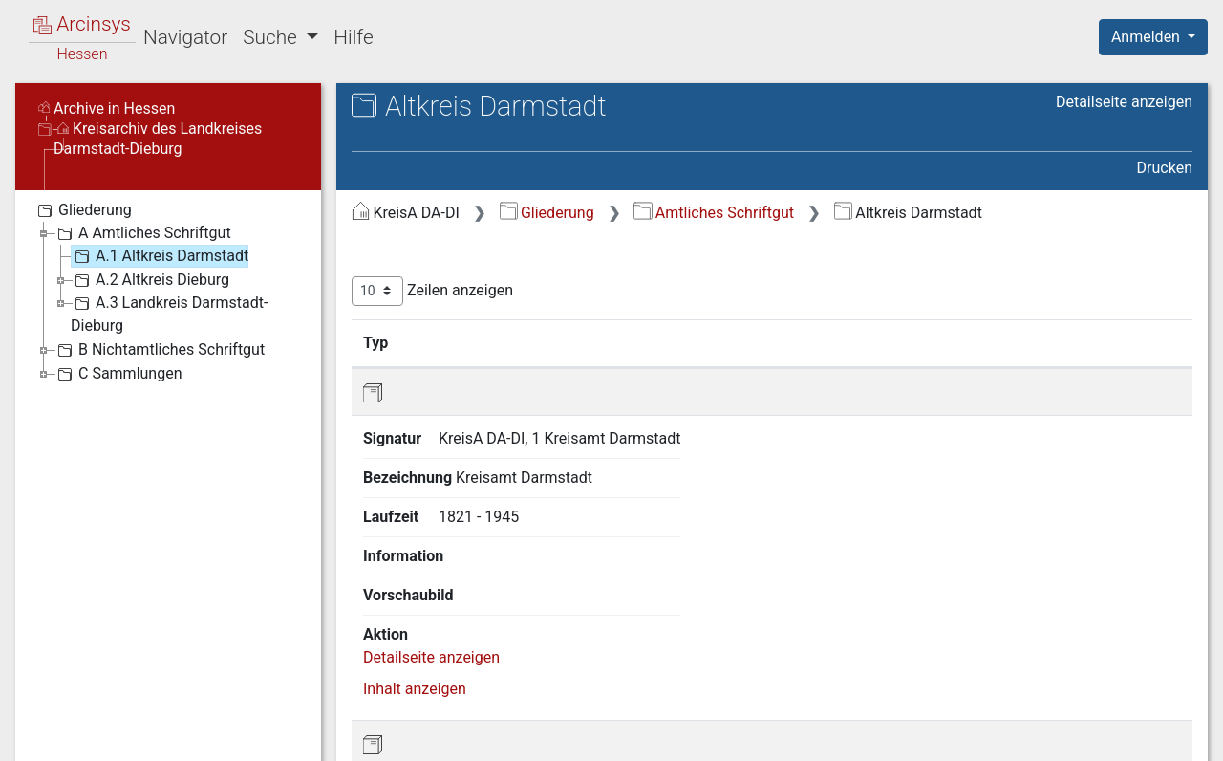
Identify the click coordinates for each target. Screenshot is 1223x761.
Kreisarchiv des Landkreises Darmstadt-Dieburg (158, 139)
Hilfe (353, 37)
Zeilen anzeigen (432, 291)
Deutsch (115, 721)
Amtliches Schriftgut (713, 213)
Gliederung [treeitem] (82, 210)
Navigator (185, 37)
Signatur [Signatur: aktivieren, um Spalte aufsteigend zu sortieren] (464, 342)
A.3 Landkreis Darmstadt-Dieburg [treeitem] (169, 313)
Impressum (1159, 735)
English (44, 721)
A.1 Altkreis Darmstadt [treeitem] (159, 256)
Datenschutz (872, 735)
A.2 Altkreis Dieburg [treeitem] (150, 280)
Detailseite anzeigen (1124, 102)
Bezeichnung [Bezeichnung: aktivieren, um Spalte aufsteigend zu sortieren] (634, 342)
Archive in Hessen (106, 108)
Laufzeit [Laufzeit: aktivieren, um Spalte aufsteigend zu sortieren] (767, 342)
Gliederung (547, 213)
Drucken (1164, 168)
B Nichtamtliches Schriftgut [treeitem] (159, 349)
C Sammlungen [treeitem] (118, 373)
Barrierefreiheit (1018, 735)
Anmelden (1147, 37)
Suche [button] (272, 37)
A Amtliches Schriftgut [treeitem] (142, 233)
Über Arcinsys (730, 735)
